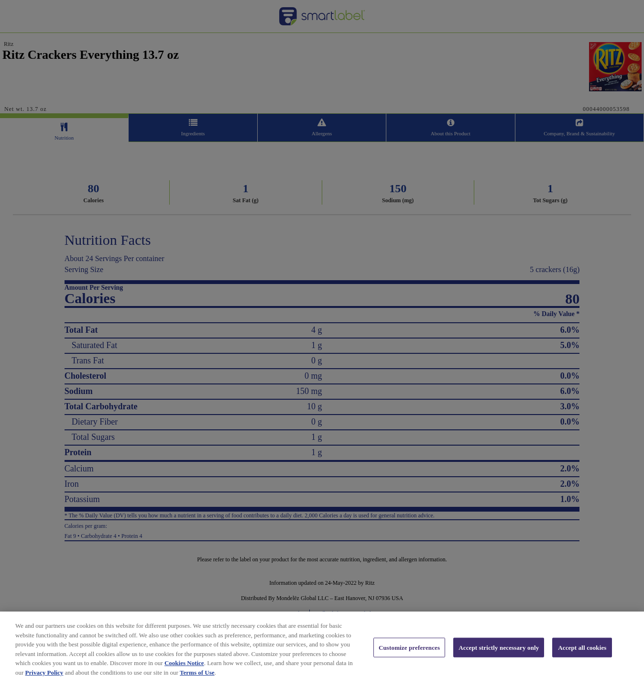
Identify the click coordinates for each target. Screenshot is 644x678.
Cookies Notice (184, 667)
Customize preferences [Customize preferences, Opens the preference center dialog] (409, 652)
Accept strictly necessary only (498, 652)
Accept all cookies (582, 652)
